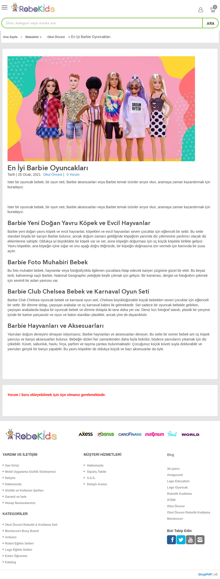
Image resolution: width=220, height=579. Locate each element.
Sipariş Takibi (95, 472)
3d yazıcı (173, 468)
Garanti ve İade (14, 496)
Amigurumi (175, 475)
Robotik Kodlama (179, 494)
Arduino (9, 537)
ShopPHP (205, 574)
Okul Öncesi (56, 37)
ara (210, 23)
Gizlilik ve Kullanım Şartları (23, 490)
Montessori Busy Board (20, 531)
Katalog (9, 562)
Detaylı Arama (95, 484)
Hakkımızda (12, 484)
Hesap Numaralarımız (19, 503)
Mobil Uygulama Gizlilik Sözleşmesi (29, 472)
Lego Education (178, 481)
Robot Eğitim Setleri (18, 543)
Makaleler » (33, 37)
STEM (171, 500)
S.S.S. (89, 478)
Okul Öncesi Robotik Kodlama (188, 512)
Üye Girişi (10, 465)
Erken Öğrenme (14, 556)
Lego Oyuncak (177, 487)
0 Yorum (73, 174)
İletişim (8, 478)
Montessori (175, 518)
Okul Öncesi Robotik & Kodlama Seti (29, 524)
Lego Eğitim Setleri (17, 550)
